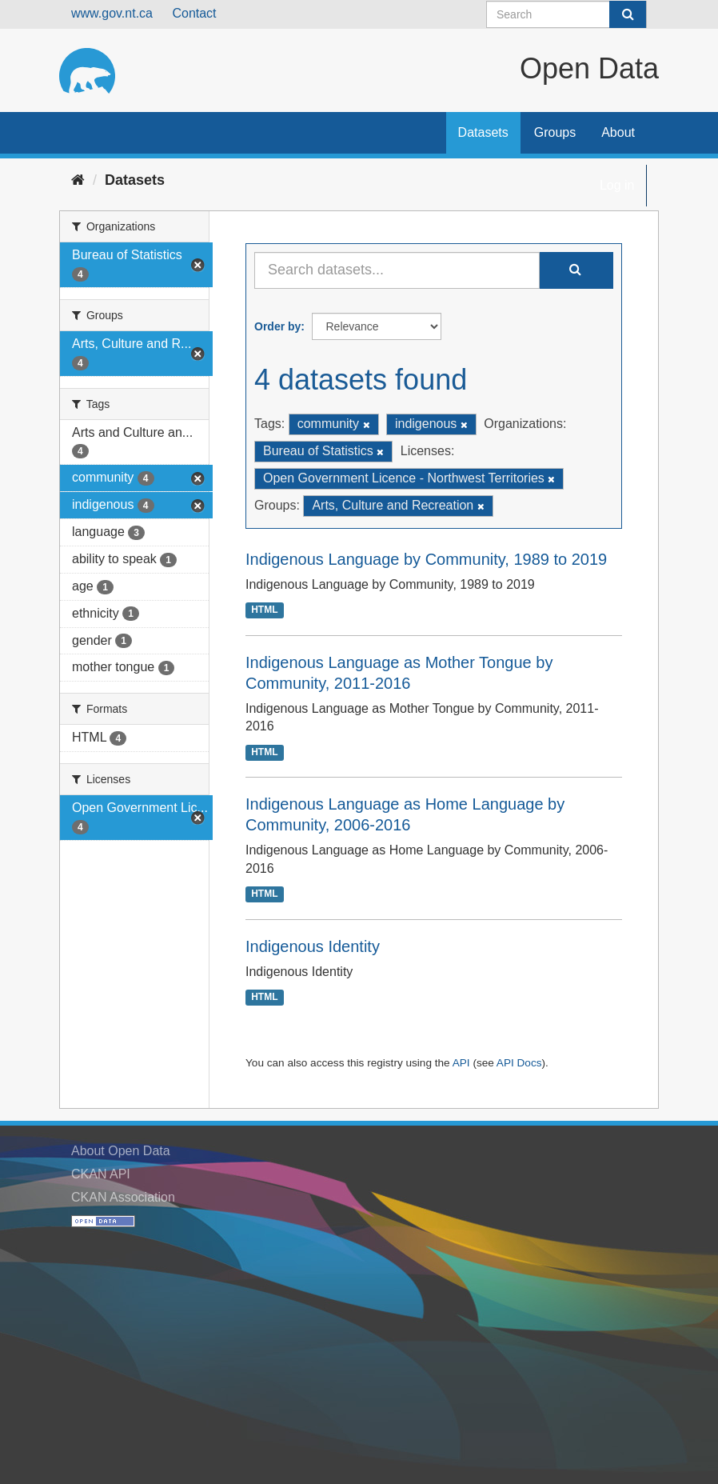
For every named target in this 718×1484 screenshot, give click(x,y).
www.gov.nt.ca (112, 13)
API (461, 1063)
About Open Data (120, 1151)
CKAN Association (123, 1197)
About (618, 132)
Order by (277, 326)
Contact (194, 13)
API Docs (519, 1063)
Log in (617, 185)
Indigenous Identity (312, 946)
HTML (264, 610)
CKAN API (100, 1174)
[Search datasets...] (397, 270)
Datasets (483, 132)
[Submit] (627, 14)
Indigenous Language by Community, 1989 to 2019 (426, 559)
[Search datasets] (566, 14)
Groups (555, 132)
